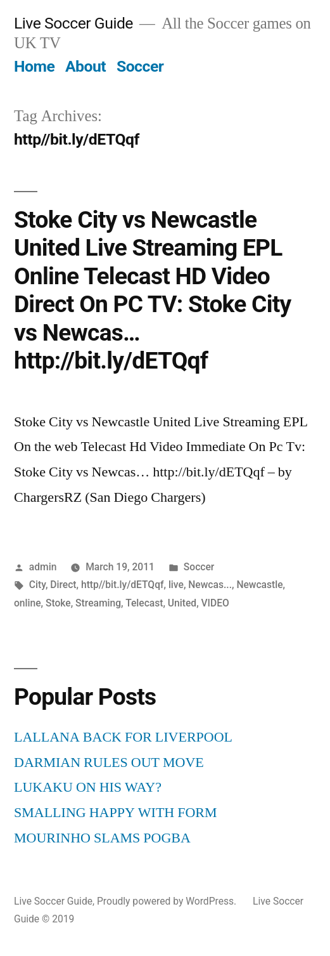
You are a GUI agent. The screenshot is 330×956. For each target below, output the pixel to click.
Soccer (140, 66)
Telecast (144, 603)
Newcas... (210, 585)
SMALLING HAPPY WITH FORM (115, 813)
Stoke (58, 603)
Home (34, 66)
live (176, 585)
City (37, 585)
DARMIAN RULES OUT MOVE (109, 762)
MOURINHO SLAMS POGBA (102, 838)
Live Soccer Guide (73, 23)
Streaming (98, 603)
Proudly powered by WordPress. (168, 901)
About (85, 66)
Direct (63, 585)
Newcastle (259, 585)
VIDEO (215, 603)
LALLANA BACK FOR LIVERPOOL (123, 737)
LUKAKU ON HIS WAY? (88, 787)
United (182, 603)
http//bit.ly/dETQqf (122, 585)
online (27, 603)
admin (43, 567)
